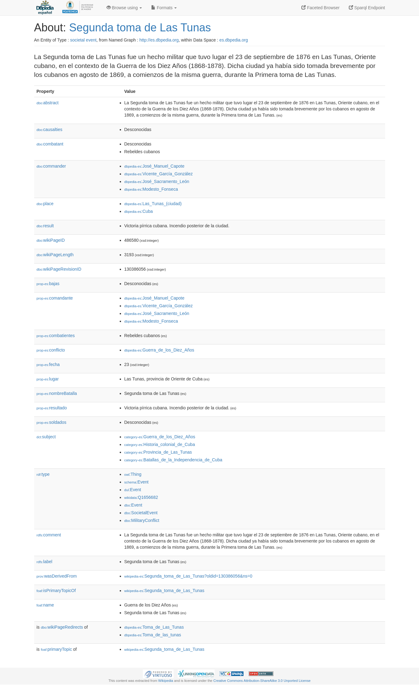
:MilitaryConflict (141, 520)
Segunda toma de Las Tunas (140, 27)
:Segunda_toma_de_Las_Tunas (164, 590)
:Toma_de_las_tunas (152, 634)
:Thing (133, 474)
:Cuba (138, 211)
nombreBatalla (57, 393)
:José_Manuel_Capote (154, 166)
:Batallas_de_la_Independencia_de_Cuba (173, 459)
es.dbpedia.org (234, 40)
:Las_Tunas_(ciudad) (153, 203)
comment (49, 534)
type (43, 474)
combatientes (56, 335)
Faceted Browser (320, 7)
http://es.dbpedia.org (159, 40)
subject (46, 436)
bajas (48, 283)
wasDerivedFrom (57, 576)
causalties (49, 129)
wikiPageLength (55, 254)
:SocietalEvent (141, 512)
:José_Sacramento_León (156, 181)
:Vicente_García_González (158, 173)
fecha (48, 364)
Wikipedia (165, 680)
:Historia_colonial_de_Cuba (159, 444)
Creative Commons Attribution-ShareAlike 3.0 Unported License (262, 680)
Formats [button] (164, 7)
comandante (55, 298)
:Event (136, 481)
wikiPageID (51, 240)
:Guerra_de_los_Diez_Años (159, 350)
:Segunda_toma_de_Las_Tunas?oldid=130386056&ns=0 (188, 576)
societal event (83, 40)
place (45, 203)
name (45, 604)
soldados (51, 422)
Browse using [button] (124, 7)
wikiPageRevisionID (59, 269)
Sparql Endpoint (367, 7)
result (45, 225)
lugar (48, 378)
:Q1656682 (141, 497)
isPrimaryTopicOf (56, 590)
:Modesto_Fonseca (151, 189)
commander (51, 166)
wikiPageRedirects (62, 627)
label (44, 561)
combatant (50, 143)
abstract (48, 102)
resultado (52, 407)
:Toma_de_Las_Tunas (154, 627)
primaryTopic (56, 649)
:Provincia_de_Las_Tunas (158, 452)
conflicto (51, 350)
